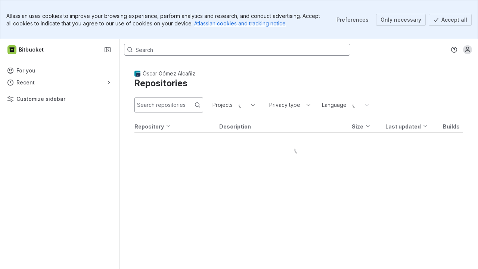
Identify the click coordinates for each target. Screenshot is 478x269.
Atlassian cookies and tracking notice (240, 23)
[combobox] (213, 105)
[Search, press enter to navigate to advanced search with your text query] (237, 50)
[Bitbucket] (26, 50)
